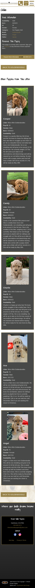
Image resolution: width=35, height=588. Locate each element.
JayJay (14, 37)
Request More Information (11, 57)
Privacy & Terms (21, 540)
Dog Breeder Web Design (23, 585)
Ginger (14, 34)
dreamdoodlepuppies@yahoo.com (17, 527)
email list (6, 46)
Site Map (11, 540)
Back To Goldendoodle (14, 67)
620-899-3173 (27, 57)
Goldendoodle (16, 32)
